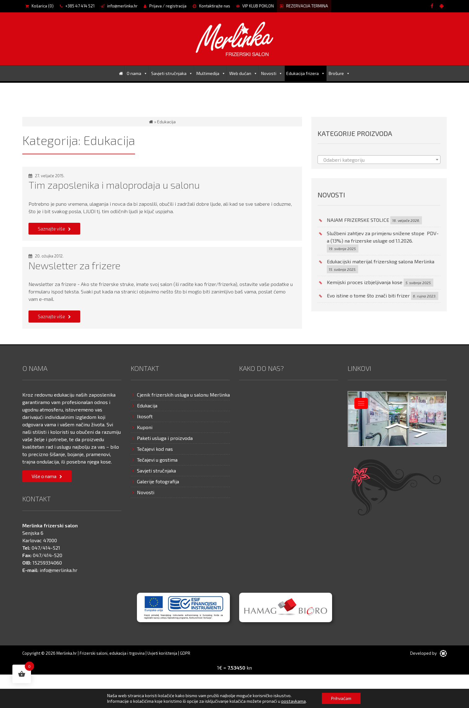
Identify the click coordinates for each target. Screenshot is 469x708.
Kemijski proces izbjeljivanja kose (364, 282)
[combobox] (379, 159)
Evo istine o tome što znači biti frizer (368, 295)
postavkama (293, 701)
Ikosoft (145, 416)
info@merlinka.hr (119, 5)
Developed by (428, 653)
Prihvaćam (341, 698)
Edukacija (147, 405)
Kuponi (144, 427)
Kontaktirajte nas (211, 5)
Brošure (339, 73)
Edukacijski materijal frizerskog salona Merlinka (380, 261)
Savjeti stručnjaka (172, 73)
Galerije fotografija (158, 481)
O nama (137, 73)
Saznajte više (51, 228)
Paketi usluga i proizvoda (165, 438)
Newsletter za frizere (74, 265)
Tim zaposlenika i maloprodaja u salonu (114, 185)
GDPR (185, 653)
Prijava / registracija (165, 5)
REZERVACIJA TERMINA (304, 5)
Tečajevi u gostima (157, 460)
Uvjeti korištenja (162, 653)
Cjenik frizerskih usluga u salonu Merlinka (183, 395)
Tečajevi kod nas (155, 449)
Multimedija (211, 73)
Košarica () (39, 5)
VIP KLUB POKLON (255, 5)
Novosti (272, 73)
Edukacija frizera (305, 73)
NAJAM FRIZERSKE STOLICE (358, 220)
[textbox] (379, 160)
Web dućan (243, 73)
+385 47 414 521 (77, 5)
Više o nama (44, 476)
